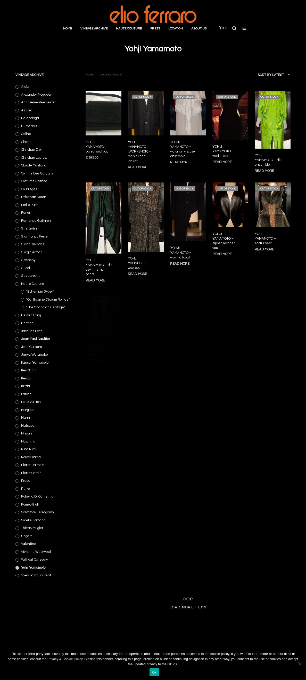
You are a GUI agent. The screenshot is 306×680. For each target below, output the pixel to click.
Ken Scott (28, 370)
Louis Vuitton (31, 402)
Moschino (28, 441)
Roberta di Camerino (37, 496)
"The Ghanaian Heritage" (45, 307)
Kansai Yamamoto (34, 362)
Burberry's (29, 126)
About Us (198, 28)
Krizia (25, 386)
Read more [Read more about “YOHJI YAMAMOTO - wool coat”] (138, 271)
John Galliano (31, 347)
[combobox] (263, 75)
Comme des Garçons (37, 173)
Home (67, 28)
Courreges (29, 189)
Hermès (27, 323)
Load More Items (188, 607)
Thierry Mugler (32, 528)
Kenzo (25, 378)
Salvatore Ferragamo (37, 512)
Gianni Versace (33, 244)
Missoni (26, 433)
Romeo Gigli (30, 504)
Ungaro (26, 536)
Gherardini (29, 228)
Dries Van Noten (33, 197)
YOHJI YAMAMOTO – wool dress (223, 150)
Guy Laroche (30, 276)
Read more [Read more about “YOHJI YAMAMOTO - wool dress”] (222, 161)
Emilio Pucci (30, 205)
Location (175, 28)
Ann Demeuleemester (38, 102)
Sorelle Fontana (33, 520)
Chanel (26, 142)
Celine (26, 134)
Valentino (28, 544)
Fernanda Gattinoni (36, 221)
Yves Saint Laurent (36, 575)
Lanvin (26, 394)
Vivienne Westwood (36, 552)
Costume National (34, 181)
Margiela (28, 410)
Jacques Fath (32, 331)
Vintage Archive (93, 28)
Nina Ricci (29, 449)
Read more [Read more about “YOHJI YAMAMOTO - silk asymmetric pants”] (95, 280)
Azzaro (26, 110)
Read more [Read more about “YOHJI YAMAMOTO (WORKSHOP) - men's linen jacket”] (137, 167)
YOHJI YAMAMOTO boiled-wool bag (97, 146)
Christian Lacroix (34, 157)
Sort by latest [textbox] (271, 75)
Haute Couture (129, 28)
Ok (154, 672)
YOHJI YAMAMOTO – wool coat (139, 261)
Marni (25, 417)
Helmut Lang (31, 315)
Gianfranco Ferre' (34, 236)
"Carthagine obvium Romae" (48, 299)
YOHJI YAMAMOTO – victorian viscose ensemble (182, 149)
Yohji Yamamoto (33, 567)
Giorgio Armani (32, 252)
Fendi (25, 213)
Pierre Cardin (31, 473)
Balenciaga (30, 118)
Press (155, 28)
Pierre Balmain (32, 465)
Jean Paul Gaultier (35, 339)
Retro (25, 489)
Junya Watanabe (34, 354)
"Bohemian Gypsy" (40, 291)
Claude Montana (33, 165)
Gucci (25, 268)
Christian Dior (31, 149)
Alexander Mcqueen (36, 94)
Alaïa (25, 86)
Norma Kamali (31, 457)
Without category (34, 559)
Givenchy (28, 260)
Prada (25, 481)
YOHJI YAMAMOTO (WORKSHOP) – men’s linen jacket (139, 151)
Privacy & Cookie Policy (64, 659)
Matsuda (28, 425)
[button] (223, 28)
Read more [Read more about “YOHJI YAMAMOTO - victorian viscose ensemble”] (179, 162)
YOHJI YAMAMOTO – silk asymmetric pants (99, 267)
